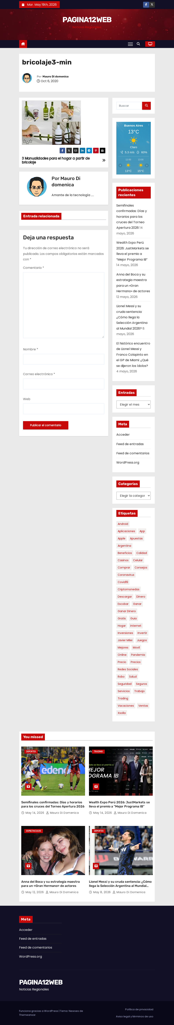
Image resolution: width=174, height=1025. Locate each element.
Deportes (31, 751)
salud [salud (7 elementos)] (133, 677)
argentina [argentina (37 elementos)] (124, 546)
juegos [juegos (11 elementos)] (142, 640)
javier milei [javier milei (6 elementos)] (125, 640)
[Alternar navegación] (130, 44)
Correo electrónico (39, 374)
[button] (139, 44)
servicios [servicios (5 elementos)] (124, 691)
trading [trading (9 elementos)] (123, 698)
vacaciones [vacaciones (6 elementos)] (126, 706)
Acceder (123, 434)
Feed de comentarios (132, 453)
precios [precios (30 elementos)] (136, 662)
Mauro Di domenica (55, 76)
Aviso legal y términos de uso (134, 1016)
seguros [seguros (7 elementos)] (141, 684)
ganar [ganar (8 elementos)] (137, 604)
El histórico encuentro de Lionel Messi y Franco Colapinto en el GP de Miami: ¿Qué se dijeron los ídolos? (133, 354)
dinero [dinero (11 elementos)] (140, 597)
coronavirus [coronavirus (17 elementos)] (126, 575)
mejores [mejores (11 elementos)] (123, 647)
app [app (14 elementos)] (142, 531)
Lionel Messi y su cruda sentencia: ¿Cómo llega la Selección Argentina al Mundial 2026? (131, 317)
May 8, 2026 (102, 892)
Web (26, 399)
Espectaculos (33, 830)
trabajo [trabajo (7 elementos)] (139, 691)
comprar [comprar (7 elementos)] (124, 567)
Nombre (30, 349)
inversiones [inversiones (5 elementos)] (125, 633)
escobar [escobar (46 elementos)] (123, 604)
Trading (98, 751)
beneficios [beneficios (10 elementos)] (125, 553)
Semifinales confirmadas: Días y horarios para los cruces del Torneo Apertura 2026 (131, 216)
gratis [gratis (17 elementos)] (122, 618)
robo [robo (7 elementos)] (121, 677)
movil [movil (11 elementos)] (136, 647)
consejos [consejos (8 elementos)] (141, 567)
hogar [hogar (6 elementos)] (122, 626)
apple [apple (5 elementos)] (121, 538)
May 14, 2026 (35, 813)
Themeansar (27, 1015)
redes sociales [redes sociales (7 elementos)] (128, 669)
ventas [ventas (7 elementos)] (143, 706)
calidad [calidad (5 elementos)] (141, 553)
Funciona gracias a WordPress (39, 1011)
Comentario (33, 267)
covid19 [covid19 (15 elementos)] (123, 582)
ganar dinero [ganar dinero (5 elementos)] (127, 611)
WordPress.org (127, 462)
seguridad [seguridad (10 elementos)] (124, 684)
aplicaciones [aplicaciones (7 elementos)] (126, 531)
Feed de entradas (130, 444)
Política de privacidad (139, 1009)
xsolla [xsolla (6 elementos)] (122, 713)
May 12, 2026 (35, 892)
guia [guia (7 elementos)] (133, 618)
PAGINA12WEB (86, 19)
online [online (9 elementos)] (122, 655)
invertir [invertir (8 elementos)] (142, 633)
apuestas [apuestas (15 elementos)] (136, 538)
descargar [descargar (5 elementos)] (125, 597)
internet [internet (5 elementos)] (135, 626)
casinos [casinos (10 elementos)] (123, 560)
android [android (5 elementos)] (123, 524)
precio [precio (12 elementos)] (122, 662)
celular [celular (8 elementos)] (138, 560)
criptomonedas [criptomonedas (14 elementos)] (128, 589)
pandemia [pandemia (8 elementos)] (138, 655)
